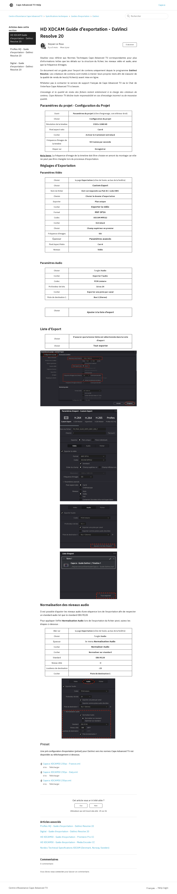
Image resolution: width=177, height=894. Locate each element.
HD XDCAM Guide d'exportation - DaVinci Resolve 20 (21, 38)
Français (151, 888)
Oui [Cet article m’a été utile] (81, 805)
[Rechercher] (146, 16)
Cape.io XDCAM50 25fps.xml (57, 780)
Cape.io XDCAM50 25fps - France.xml (61, 763)
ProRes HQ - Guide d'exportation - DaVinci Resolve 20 (21, 52)
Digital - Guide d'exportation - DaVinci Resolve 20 (21, 66)
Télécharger (54, 767)
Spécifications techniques (57, 16)
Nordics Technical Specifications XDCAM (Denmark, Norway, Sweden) (74, 847)
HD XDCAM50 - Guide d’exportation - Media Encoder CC (67, 842)
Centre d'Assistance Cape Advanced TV (25, 16)
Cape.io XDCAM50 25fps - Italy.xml (60, 772)
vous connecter (57, 871)
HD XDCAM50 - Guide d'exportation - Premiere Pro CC (67, 837)
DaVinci (96, 16)
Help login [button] (163, 887)
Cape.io (162, 5)
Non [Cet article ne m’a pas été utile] (96, 805)
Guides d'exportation (80, 16)
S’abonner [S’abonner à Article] (130, 44)
